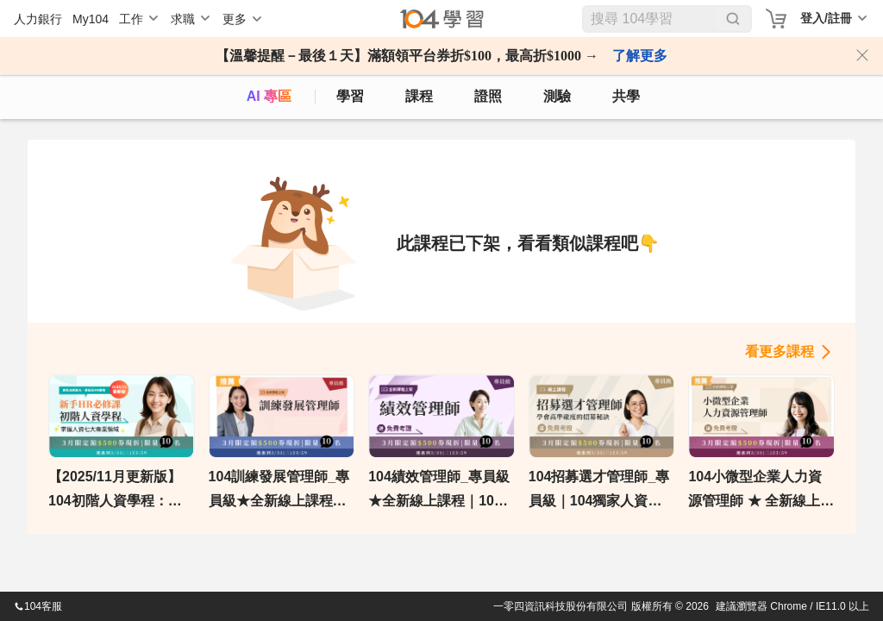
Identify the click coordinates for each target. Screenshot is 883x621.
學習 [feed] (350, 96)
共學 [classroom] (626, 96)
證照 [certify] (488, 96)
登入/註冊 (826, 18)
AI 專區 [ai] (269, 96)
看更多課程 (779, 351)
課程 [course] (419, 96)
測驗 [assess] (557, 96)
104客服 (38, 606)
